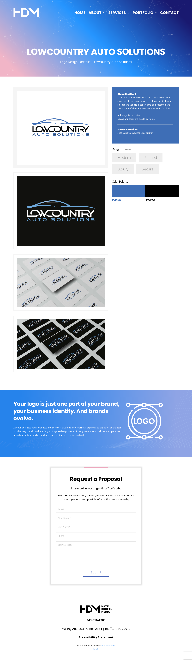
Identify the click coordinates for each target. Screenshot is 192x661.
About (95, 12)
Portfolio (143, 12)
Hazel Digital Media (108, 645)
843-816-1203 (96, 620)
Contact (169, 12)
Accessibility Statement (96, 637)
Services (117, 12)
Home (79, 12)
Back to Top (96, 649)
